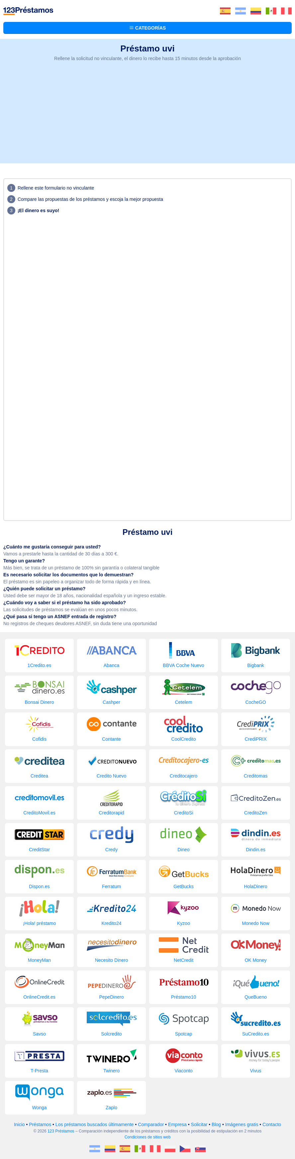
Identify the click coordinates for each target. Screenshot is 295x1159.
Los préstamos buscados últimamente (94, 1124)
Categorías (147, 28)
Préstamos (40, 1124)
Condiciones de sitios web (148, 1137)
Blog (216, 1124)
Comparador (151, 1124)
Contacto (271, 1124)
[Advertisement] (147, 116)
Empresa (177, 1124)
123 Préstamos (61, 1131)
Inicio (19, 1124)
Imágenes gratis (241, 1124)
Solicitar (199, 1124)
